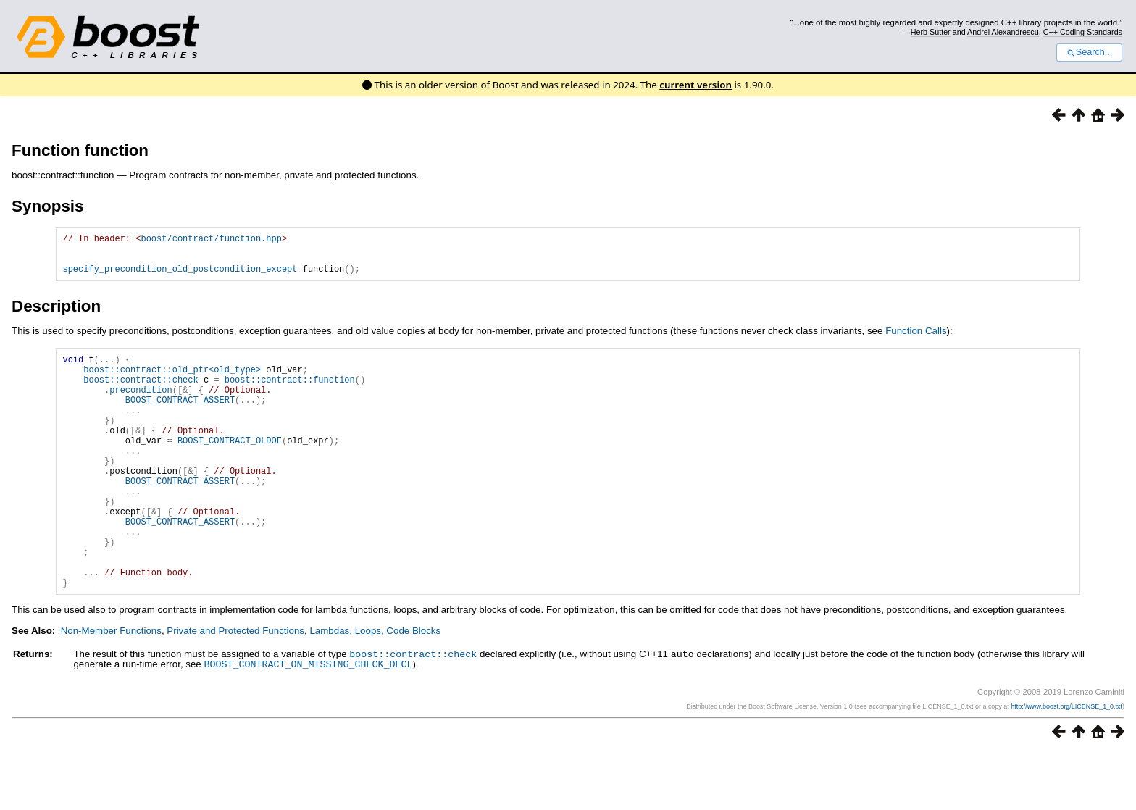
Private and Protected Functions (235, 689)
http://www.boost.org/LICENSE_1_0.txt (1066, 763)
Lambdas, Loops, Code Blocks (374, 689)
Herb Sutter (931, 32)
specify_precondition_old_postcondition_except (179, 277)
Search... (1089, 52)
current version (695, 84)
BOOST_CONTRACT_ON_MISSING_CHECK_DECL (308, 721)
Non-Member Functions (111, 689)
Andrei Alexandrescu (1003, 32)
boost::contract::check (413, 712)
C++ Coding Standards (1082, 32)
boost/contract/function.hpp (211, 240)
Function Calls (915, 339)
